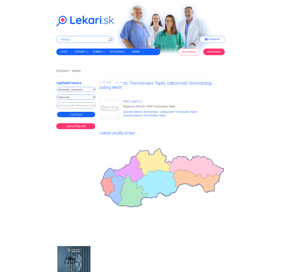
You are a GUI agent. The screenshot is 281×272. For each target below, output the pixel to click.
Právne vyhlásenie (166, 261)
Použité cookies (150, 261)
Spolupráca (117, 51)
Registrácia (189, 52)
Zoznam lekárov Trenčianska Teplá (144, 115)
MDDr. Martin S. (132, 101)
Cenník (136, 51)
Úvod (64, 51)
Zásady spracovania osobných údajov (98, 261)
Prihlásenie (214, 52)
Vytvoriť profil (75, 126)
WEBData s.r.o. (219, 258)
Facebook (212, 39)
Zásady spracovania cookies (129, 261)
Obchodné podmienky (185, 261)
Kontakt (66, 58)
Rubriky (99, 51)
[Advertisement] (76, 188)
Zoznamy (81, 51)
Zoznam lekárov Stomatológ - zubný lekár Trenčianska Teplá (160, 111)
